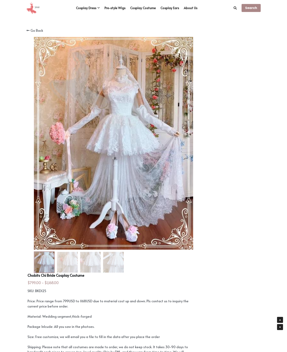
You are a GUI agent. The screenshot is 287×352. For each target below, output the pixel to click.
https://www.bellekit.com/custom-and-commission (109, 251)
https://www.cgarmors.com (68, 259)
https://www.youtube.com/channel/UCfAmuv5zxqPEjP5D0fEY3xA (96, 269)
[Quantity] (217, 162)
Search (251, 8)
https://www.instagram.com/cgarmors (77, 264)
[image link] (33, 7)
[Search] (235, 8)
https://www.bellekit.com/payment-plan (85, 228)
